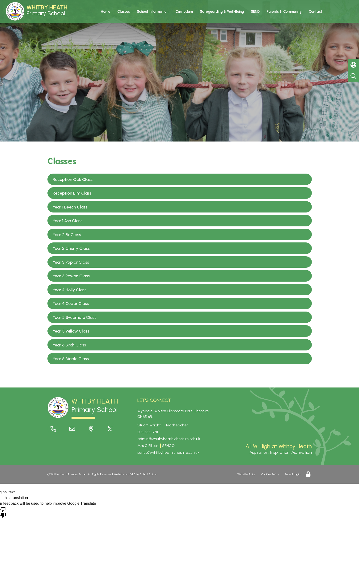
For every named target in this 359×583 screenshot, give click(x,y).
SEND (255, 11)
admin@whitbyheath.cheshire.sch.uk (168, 439)
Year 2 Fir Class (67, 234)
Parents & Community (284, 11)
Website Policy (246, 474)
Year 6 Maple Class (71, 358)
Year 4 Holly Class (69, 289)
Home (105, 11)
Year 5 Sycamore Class (74, 317)
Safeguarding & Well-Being (222, 11)
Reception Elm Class (72, 193)
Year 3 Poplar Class (71, 262)
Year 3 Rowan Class (71, 276)
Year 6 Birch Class (69, 345)
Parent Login (292, 474)
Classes (123, 11)
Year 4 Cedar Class (71, 303)
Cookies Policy (270, 474)
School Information (152, 11)
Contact (315, 11)
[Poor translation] (3, 512)
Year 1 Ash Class (67, 220)
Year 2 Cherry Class (71, 248)
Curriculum (184, 11)
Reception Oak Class (73, 179)
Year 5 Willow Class (71, 331)
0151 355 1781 (147, 432)
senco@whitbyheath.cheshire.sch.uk (168, 452)
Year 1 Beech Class (70, 207)
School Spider (149, 474)
